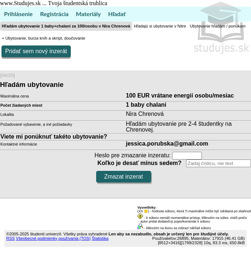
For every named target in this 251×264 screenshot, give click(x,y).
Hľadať (117, 13)
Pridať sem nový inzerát (36, 51)
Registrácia (54, 13)
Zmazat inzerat (123, 176)
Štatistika (100, 238)
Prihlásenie (18, 13)
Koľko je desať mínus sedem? (140, 163)
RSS (10, 238)
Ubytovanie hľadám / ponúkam (217, 26)
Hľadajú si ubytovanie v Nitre (160, 26)
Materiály (88, 13)
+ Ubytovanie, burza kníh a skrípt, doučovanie (43, 38)
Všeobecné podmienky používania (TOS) (53, 238)
